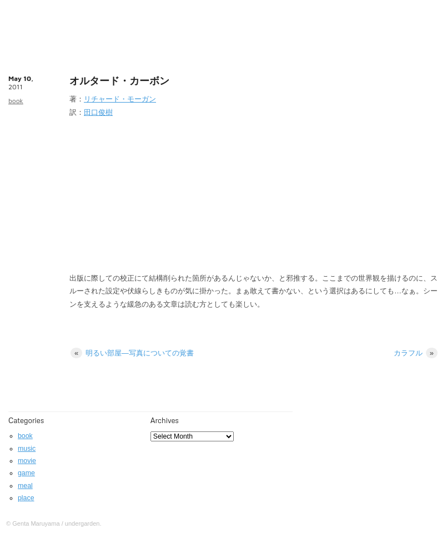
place (26, 498)
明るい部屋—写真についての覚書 (132, 353)
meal (25, 486)
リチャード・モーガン (120, 99)
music (27, 448)
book (15, 100)
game (26, 473)
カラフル (416, 353)
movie (27, 461)
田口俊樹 (98, 112)
